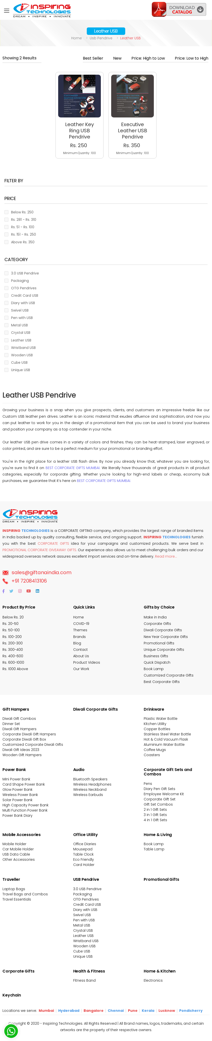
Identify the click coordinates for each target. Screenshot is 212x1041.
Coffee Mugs (155, 749)
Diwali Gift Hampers (19, 728)
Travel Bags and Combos (25, 894)
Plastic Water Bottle (160, 718)
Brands (79, 636)
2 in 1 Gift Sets (155, 809)
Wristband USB (86, 940)
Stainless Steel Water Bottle (167, 734)
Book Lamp (154, 668)
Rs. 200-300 (12, 643)
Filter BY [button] (13, 181)
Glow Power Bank (17, 789)
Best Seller (93, 58)
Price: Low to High (191, 58)
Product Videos (86, 662)
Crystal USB (83, 930)
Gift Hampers (15, 709)
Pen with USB (84, 920)
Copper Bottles (157, 728)
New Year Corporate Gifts (166, 636)
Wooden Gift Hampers (22, 754)
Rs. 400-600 (12, 656)
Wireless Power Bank (20, 794)
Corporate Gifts (157, 623)
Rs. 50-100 (11, 630)
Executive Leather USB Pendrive (132, 130)
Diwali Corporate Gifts (163, 630)
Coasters (152, 754)
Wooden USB (84, 946)
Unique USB (83, 956)
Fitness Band (84, 980)
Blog (77, 643)
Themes (80, 630)
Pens (148, 783)
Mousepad (82, 849)
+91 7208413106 (24, 581)
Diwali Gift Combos (19, 718)
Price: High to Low (148, 58)
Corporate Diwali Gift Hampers (29, 734)
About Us (81, 656)
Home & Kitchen (160, 971)
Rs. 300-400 (12, 649)
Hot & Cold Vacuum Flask (166, 739)
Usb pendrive (101, 38)
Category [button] (16, 260)
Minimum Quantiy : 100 (79, 153)
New (117, 58)
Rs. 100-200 (12, 636)
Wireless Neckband (89, 789)
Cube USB (81, 951)
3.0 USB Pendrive (87, 888)
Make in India (155, 617)
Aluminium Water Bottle (164, 744)
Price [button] (10, 199)
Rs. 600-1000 (13, 662)
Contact (80, 649)
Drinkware (154, 709)
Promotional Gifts (159, 643)
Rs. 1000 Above (15, 668)
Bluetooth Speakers (90, 779)
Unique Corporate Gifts (164, 649)
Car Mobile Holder (18, 849)
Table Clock (83, 854)
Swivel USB (82, 914)
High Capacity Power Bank (25, 805)
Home (76, 38)
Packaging (82, 894)
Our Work (81, 668)
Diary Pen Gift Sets (159, 788)
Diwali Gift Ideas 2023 (20, 749)
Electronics (153, 980)
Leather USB (83, 935)
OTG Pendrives (86, 899)
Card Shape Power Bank (23, 784)
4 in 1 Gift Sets (155, 819)
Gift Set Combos (158, 804)
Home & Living (158, 834)
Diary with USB (85, 909)
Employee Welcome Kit (164, 794)
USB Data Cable (16, 854)
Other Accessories (18, 859)
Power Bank (14, 769)
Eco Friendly (83, 859)
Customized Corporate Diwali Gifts (32, 744)
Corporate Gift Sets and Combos (168, 772)
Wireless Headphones (92, 784)
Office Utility (85, 834)
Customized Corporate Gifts (169, 675)
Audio (79, 769)
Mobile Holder (14, 843)
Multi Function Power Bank (25, 810)
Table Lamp (154, 849)
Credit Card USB (87, 904)
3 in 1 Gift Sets (155, 814)
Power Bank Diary (17, 815)
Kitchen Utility (155, 723)
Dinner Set (11, 723)
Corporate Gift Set (160, 799)
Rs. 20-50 (10, 623)
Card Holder (83, 864)
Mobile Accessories (21, 834)
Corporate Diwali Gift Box (24, 739)
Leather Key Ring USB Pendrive (79, 130)
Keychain (11, 995)
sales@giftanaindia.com (36, 572)
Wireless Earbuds (88, 794)
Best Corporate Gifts (162, 681)
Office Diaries (84, 843)
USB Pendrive (86, 879)
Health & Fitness (89, 971)
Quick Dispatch (157, 662)
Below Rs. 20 (13, 617)
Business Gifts (156, 656)
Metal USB (81, 925)
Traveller (11, 879)
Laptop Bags (13, 888)
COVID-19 (81, 623)
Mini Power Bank (16, 779)
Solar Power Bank (17, 799)
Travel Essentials (16, 899)
